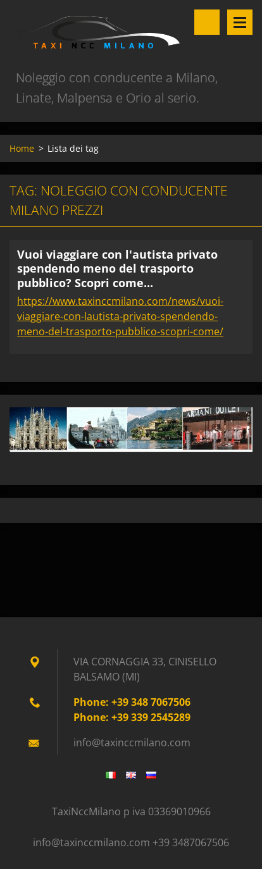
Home (21, 148)
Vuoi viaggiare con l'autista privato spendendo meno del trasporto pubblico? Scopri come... (117, 268)
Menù (240, 22)
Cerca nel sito (207, 22)
